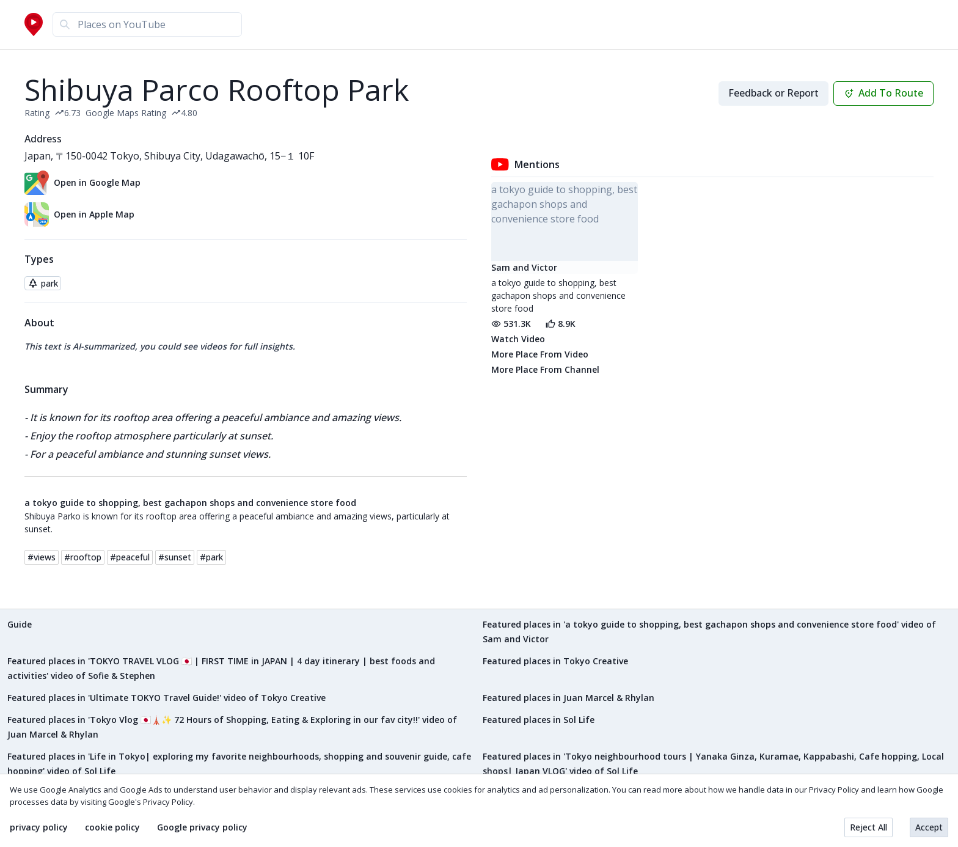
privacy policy (39, 827)
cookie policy (112, 827)
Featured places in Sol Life (538, 719)
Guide (19, 624)
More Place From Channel (545, 369)
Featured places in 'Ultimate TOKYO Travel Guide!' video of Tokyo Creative (166, 697)
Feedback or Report (773, 93)
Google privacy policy (202, 827)
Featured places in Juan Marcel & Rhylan (568, 697)
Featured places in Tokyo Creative (555, 661)
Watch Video (518, 339)
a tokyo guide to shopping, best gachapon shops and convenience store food (190, 503)
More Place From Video (539, 354)
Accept (929, 827)
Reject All (868, 827)
